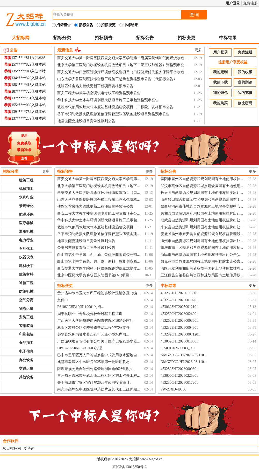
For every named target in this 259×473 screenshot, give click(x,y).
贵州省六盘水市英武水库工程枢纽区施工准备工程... (98, 376)
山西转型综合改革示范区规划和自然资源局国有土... (202, 200)
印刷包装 (26, 334)
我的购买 (220, 103)
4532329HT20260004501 (179, 328)
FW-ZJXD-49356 (173, 389)
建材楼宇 (26, 266)
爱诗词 (29, 448)
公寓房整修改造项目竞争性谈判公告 (86, 248)
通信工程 (26, 283)
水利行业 (26, 197)
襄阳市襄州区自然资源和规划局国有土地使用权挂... (202, 179)
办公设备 (26, 360)
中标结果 (228, 37)
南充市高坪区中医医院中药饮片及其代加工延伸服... (98, 389)
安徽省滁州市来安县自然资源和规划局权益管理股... (202, 234)
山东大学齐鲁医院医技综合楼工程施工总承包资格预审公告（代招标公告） (117, 79)
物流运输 (26, 309)
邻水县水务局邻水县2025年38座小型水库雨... (93, 334)
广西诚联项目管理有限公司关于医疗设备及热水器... (98, 341)
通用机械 (26, 232)
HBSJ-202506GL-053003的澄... (81, 348)
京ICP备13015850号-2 (129, 467)
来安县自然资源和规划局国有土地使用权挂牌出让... (202, 227)
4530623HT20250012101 (179, 307)
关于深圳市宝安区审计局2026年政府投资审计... (95, 383)
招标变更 (186, 37)
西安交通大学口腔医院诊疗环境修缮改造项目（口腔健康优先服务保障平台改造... (122, 72)
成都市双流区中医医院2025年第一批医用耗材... (95, 362)
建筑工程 (26, 180)
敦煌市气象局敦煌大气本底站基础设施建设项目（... (98, 227)
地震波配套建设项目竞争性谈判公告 (86, 121)
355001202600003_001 (178, 348)
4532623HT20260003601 (179, 321)
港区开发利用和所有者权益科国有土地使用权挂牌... (202, 268)
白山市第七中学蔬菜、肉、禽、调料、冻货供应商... (98, 261)
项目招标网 (12, 448)
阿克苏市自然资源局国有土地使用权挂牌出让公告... (202, 261)
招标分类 (62, 37)
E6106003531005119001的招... (80, 307)
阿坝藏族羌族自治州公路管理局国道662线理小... (95, 369)
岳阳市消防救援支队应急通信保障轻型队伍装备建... (98, 234)
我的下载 (220, 82)
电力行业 (26, 240)
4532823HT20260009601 (179, 369)
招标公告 (145, 37)
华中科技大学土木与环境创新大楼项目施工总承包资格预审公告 (108, 100)
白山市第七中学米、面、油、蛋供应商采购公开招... (98, 255)
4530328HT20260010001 (179, 341)
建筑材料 (26, 274)
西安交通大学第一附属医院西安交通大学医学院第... (98, 179)
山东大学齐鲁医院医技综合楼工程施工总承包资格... (98, 200)
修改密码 (245, 103)
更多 (198, 50)
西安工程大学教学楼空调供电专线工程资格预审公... (98, 213)
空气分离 (26, 300)
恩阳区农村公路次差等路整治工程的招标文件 (93, 328)
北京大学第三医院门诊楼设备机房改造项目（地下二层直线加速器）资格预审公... (122, 65)
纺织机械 (26, 291)
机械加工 (26, 189)
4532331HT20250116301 (179, 293)
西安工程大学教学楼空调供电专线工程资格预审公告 (99, 93)
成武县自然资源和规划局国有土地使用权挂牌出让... (202, 220)
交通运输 (26, 369)
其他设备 (26, 377)
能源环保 (26, 214)
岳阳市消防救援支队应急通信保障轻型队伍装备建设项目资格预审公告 (113, 114)
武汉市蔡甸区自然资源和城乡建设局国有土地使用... (202, 186)
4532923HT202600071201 (180, 334)
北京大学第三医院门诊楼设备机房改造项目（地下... (98, 186)
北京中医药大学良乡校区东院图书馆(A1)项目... (94, 275)
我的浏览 (245, 82)
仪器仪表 (26, 257)
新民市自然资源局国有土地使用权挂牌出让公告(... (201, 255)
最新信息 (65, 50)
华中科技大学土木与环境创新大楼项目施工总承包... (98, 220)
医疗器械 (26, 223)
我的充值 (245, 93)
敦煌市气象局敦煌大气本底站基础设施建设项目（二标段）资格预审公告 (115, 107)
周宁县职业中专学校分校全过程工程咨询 (90, 314)
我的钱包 (220, 93)
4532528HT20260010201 (179, 300)
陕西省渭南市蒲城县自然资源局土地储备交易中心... (202, 206)
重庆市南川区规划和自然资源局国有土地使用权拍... (202, 248)
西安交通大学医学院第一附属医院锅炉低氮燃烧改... (98, 268)
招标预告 (103, 37)
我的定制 (220, 72)
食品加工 (26, 343)
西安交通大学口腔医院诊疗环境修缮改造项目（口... (98, 193)
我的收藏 (245, 72)
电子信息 (26, 351)
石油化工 (26, 249)
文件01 (62, 300)
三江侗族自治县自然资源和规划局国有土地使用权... (202, 275)
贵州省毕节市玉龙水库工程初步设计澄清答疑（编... (98, 293)
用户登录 (233, 3)
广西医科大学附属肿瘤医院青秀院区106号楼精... (95, 321)
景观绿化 (26, 206)
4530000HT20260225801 (179, 376)
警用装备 (26, 326)
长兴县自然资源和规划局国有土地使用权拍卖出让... (202, 193)
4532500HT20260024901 (179, 314)
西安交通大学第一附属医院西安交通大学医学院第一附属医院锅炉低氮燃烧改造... (122, 58)
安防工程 (26, 317)
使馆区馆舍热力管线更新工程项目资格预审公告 (95, 86)
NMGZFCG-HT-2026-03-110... (183, 355)
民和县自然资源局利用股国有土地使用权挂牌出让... (202, 213)
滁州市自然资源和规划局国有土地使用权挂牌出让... (202, 241)
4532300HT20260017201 (179, 383)
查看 (23, 157)
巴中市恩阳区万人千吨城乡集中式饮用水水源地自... (98, 355)
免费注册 (250, 3)
